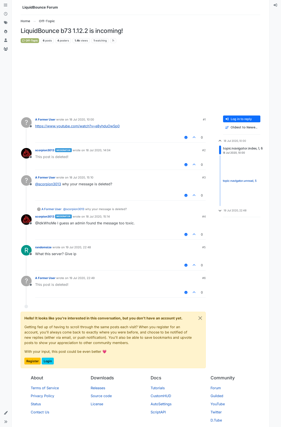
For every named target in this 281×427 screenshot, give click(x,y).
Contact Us (40, 412)
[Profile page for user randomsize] (26, 250)
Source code (101, 396)
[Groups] (6, 49)
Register (32, 361)
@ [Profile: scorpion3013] (48, 184)
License (97, 404)
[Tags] (6, 22)
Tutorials (158, 388)
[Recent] (6, 14)
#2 (204, 150)
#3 (204, 177)
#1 (204, 119)
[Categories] (6, 5)
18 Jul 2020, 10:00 (81, 119)
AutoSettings (161, 404)
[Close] (200, 318)
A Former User (45, 119)
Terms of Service (45, 388)
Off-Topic (30, 40)
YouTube (218, 404)
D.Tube (216, 420)
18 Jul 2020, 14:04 (98, 150)
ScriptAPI (158, 412)
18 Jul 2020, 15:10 (81, 177)
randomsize (43, 247)
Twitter (216, 412)
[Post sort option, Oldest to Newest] (241, 127)
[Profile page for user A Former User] (26, 122)
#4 (204, 216)
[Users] (6, 40)
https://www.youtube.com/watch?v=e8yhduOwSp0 (77, 126)
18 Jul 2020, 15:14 (98, 216)
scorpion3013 (44, 150)
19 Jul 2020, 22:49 (82, 278)
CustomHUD (161, 396)
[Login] (275, 5)
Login (48, 361)
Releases (98, 388)
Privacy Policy (42, 396)
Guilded (217, 396)
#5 (204, 247)
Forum (216, 388)
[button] (6, 412)
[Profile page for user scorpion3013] (26, 153)
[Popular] (6, 31)
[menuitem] (275, 5)
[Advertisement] (140, 79)
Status (36, 404)
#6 (204, 278)
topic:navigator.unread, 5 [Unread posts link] (240, 180)
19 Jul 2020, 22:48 (78, 247)
